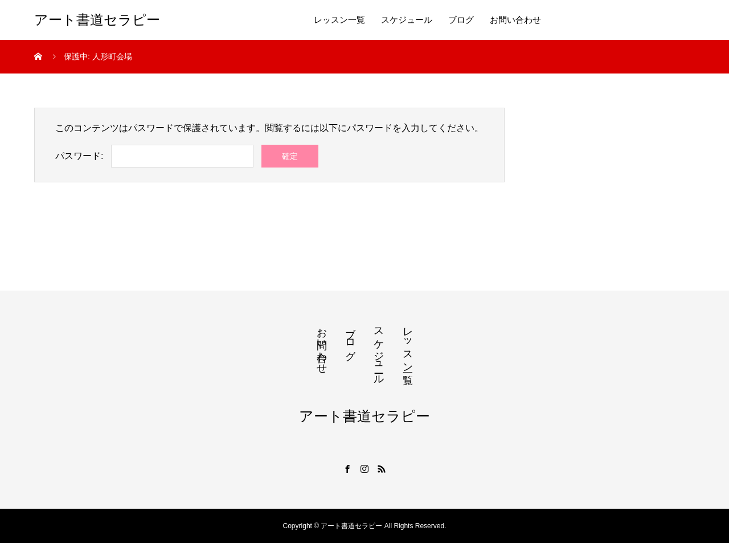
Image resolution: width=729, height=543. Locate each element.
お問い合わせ (515, 20)
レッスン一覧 (339, 20)
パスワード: (79, 156)
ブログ (461, 20)
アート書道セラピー (97, 20)
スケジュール (406, 20)
